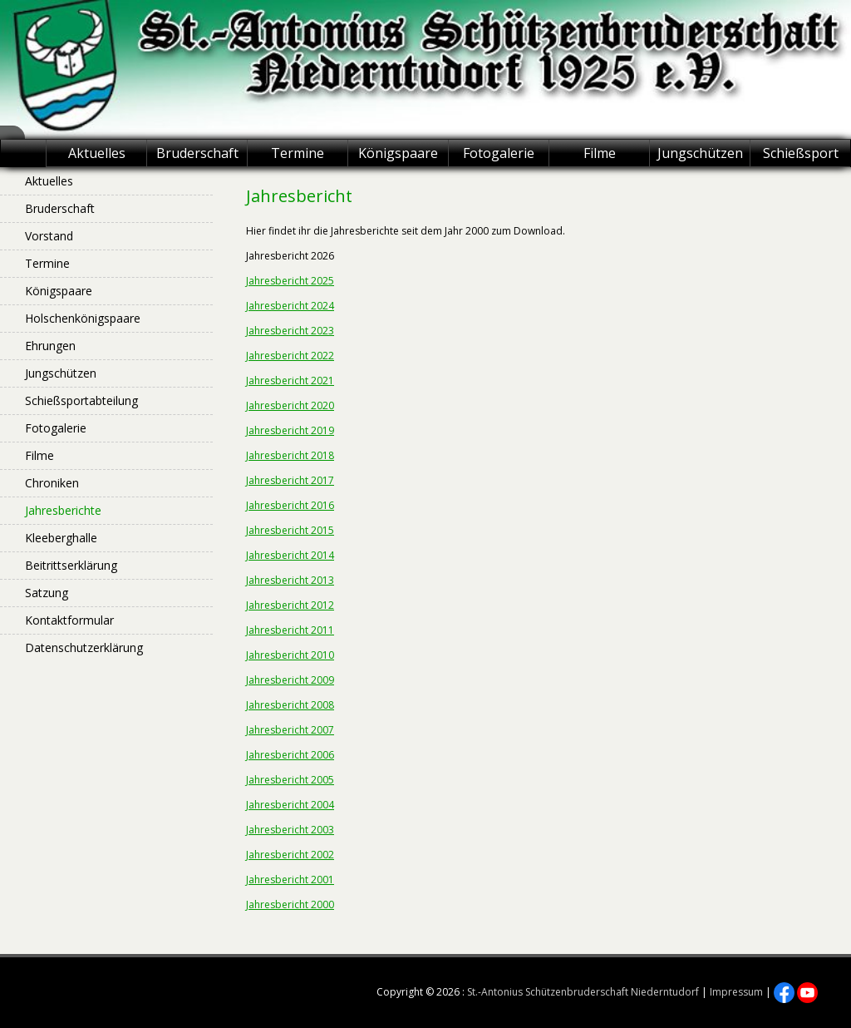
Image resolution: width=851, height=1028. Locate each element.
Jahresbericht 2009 (290, 680)
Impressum (736, 992)
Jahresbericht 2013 (290, 580)
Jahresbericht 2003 (290, 830)
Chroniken (52, 483)
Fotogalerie (498, 153)
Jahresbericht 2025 (290, 281)
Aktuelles (96, 153)
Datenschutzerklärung (84, 647)
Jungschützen (700, 153)
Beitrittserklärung (71, 565)
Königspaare (398, 153)
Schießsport (801, 153)
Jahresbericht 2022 (290, 355)
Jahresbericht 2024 (290, 306)
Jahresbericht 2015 (290, 530)
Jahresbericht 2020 (290, 405)
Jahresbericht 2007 (290, 730)
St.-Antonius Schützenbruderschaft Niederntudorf (583, 992)
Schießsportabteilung (81, 400)
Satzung (46, 592)
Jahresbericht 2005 (290, 780)
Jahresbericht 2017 (290, 480)
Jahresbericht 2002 (290, 855)
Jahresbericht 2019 (290, 430)
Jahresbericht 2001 (290, 879)
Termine (297, 153)
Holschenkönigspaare (82, 318)
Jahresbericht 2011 (290, 630)
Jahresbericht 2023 (290, 331)
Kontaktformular (69, 620)
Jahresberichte (63, 510)
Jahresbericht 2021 (290, 380)
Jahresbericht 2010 (290, 655)
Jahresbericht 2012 (290, 605)
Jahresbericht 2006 (290, 755)
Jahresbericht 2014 (290, 555)
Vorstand (49, 236)
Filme (599, 153)
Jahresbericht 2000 (290, 904)
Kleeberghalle (61, 538)
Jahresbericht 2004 (290, 805)
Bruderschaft (197, 153)
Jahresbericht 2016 (290, 505)
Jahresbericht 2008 (290, 705)
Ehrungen (50, 345)
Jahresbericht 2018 (290, 455)
